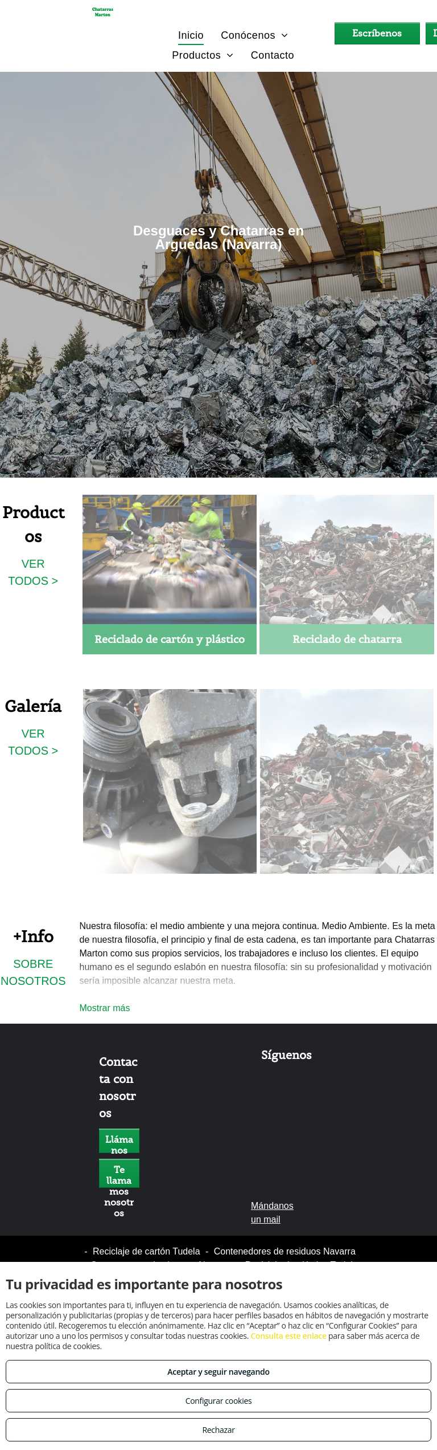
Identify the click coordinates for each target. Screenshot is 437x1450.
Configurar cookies (218, 1400)
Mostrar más (105, 1008)
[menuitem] (191, 35)
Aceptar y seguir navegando (218, 1371)
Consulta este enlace (288, 1335)
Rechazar (218, 1429)
